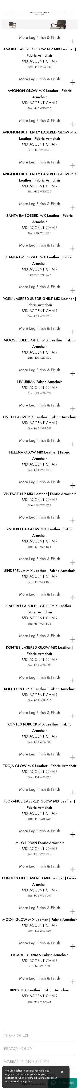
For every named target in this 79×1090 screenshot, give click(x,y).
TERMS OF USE (16, 1035)
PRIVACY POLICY (18, 1048)
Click (22, 1078)
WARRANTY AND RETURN (26, 1061)
